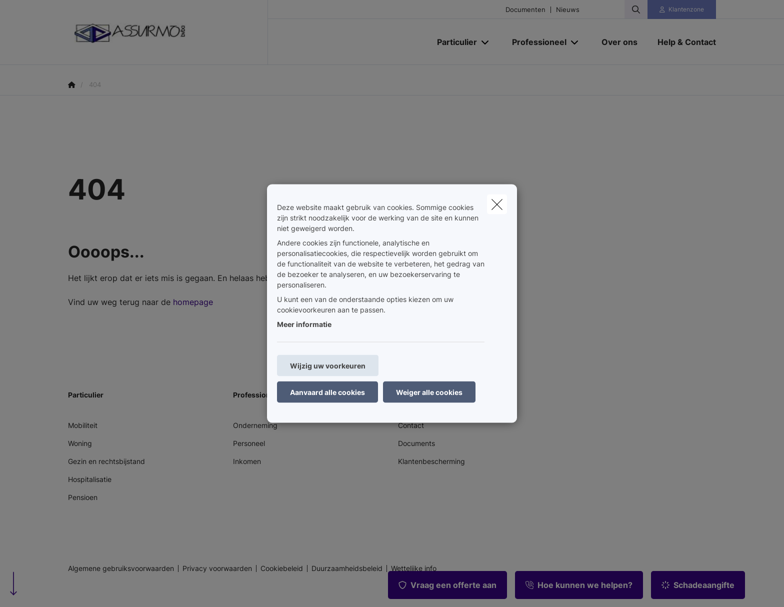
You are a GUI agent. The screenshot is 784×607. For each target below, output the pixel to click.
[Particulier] (453, 42)
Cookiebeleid (281, 568)
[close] (497, 204)
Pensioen (83, 497)
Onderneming (255, 425)
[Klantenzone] (682, 9)
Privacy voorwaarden (217, 568)
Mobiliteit (83, 425)
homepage (193, 302)
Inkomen (247, 461)
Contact (411, 425)
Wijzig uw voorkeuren (328, 366)
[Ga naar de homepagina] (168, 32)
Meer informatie (304, 324)
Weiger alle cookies (429, 392)
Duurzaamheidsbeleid (347, 568)
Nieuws (568, 9)
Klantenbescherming (431, 461)
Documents (416, 443)
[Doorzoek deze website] (636, 9)
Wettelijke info (413, 568)
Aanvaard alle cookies (327, 392)
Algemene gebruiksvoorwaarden (121, 568)
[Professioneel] (535, 42)
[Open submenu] (486, 42)
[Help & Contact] (682, 42)
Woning (80, 443)
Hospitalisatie (90, 479)
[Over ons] (620, 42)
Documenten (526, 9)
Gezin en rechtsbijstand (106, 461)
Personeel (249, 443)
